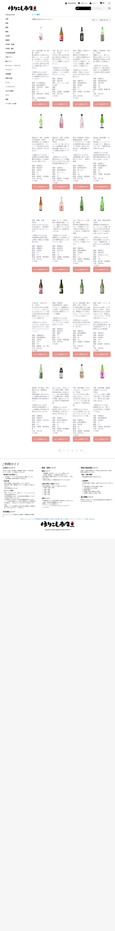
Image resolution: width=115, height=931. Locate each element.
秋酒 (6, 23)
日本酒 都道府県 (10, 53)
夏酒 (6, 27)
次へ (81, 450)
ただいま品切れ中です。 (41, 104)
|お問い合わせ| (90, 519)
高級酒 (7, 40)
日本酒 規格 (9, 48)
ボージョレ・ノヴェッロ (12, 65)
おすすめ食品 (9, 91)
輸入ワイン (8, 61)
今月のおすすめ (10, 14)
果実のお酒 (8, 78)
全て (33, 14)
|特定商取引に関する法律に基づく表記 (55, 519)
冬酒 (6, 19)
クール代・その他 (10, 103)
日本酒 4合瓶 (9, 44)
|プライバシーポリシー (76, 519)
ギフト (7, 95)
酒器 (6, 99)
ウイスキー (8, 69)
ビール (7, 82)
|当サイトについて (26, 519)
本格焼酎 (8, 74)
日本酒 (7, 36)
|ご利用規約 (37, 519)
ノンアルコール (10, 86)
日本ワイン (8, 57)
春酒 (6, 31)
